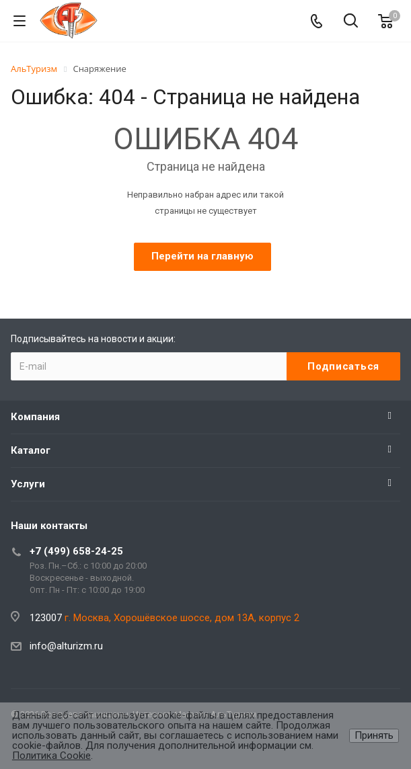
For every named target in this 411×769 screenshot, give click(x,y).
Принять (374, 735)
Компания (35, 417)
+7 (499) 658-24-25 (76, 551)
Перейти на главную (202, 256)
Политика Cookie (51, 756)
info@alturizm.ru (66, 646)
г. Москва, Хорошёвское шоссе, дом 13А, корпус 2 (182, 618)
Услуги (28, 484)
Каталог (30, 450)
